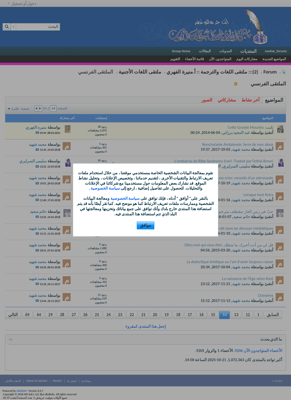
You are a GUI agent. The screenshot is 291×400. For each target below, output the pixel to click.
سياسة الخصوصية (105, 188)
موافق (145, 225)
